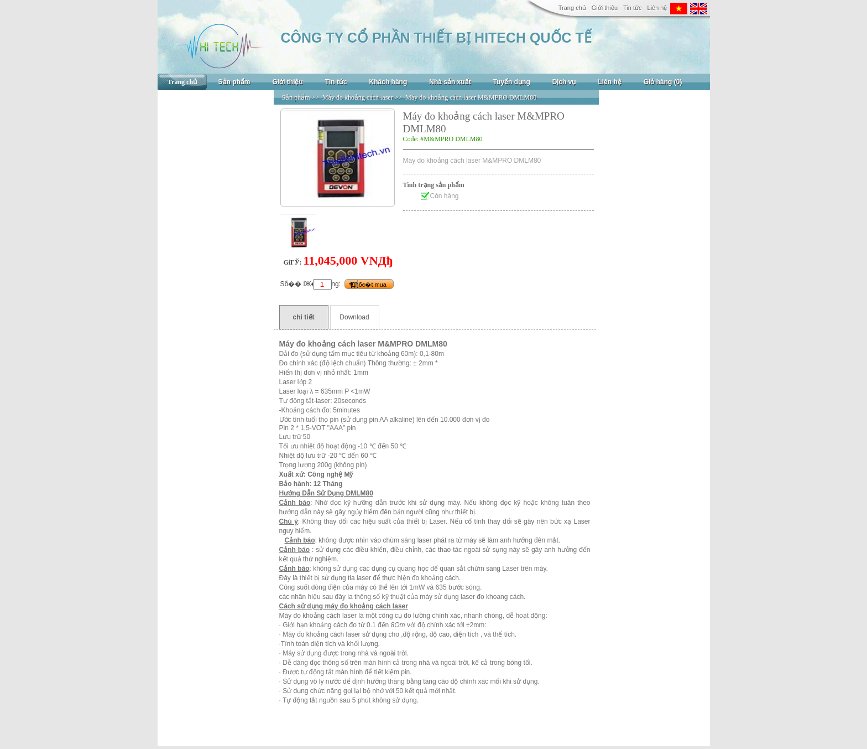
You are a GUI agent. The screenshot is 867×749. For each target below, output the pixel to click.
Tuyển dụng (511, 82)
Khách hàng (388, 82)
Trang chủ (572, 7)
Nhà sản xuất (450, 82)
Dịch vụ (564, 82)
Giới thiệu (605, 7)
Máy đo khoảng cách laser (357, 97)
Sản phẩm (234, 82)
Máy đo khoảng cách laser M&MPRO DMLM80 (470, 97)
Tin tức (632, 7)
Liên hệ (657, 7)
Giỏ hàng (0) (663, 82)
